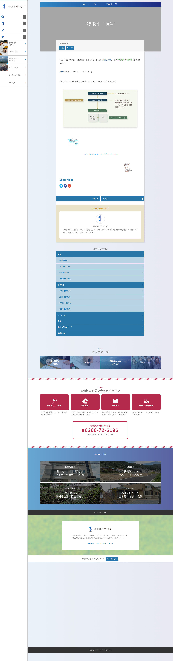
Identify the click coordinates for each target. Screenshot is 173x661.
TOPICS (70, 48)
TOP (83, 4)
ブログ (5, 32)
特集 (59, 254)
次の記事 (106, 199)
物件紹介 (61, 285)
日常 (59, 321)
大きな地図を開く (112, 567)
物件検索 (6, 17)
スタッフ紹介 (101, 552)
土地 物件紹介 (64, 291)
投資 (62, 48)
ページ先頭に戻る (100, 520)
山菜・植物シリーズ (65, 327)
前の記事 (95, 199)
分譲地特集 (63, 260)
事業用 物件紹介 (65, 303)
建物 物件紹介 (64, 297)
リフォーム (62, 315)
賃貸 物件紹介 (64, 309)
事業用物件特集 (64, 279)
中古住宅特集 (64, 272)
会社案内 (6, 24)
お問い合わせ (8, 40)
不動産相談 (62, 333)
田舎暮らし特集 (64, 266)
